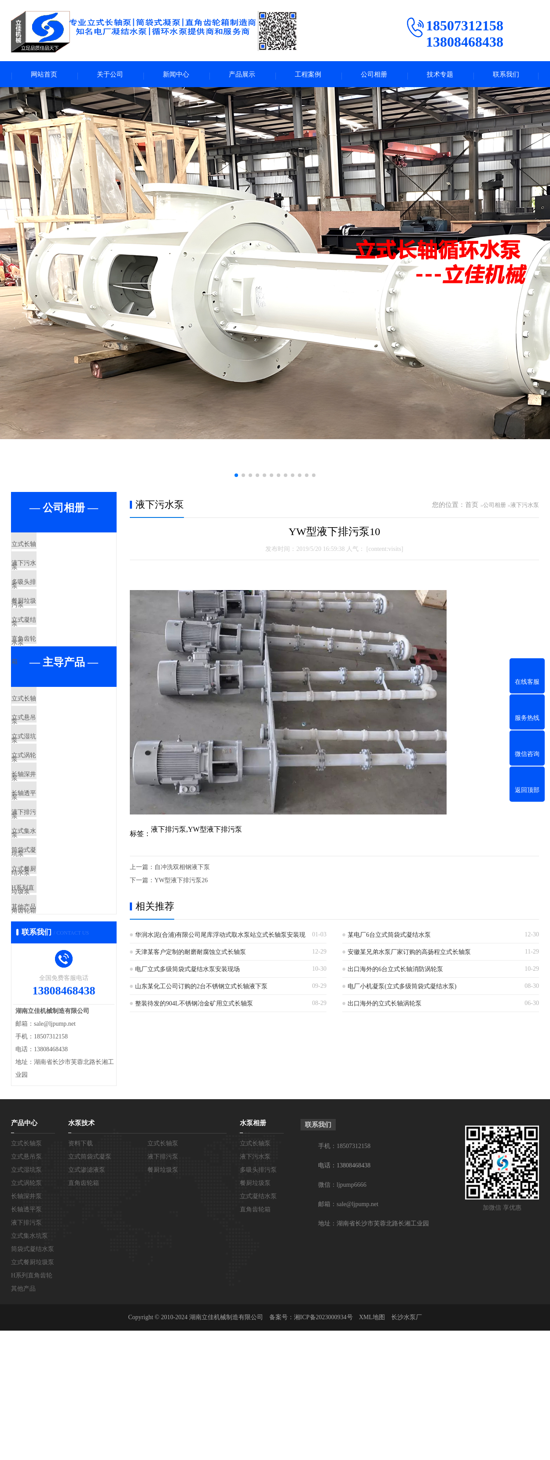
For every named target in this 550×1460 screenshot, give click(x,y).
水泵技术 (81, 1252)
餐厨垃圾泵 (48, 626)
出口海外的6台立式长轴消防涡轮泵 (395, 971)
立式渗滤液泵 (86, 1299)
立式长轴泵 (48, 548)
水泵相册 (253, 1252)
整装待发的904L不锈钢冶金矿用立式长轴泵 (194, 1006)
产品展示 (242, 75)
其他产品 (45, 1030)
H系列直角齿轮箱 (57, 1004)
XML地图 (372, 1446)
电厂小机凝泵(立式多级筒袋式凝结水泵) (402, 989)
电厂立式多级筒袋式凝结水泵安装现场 (187, 971)
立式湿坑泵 (48, 796)
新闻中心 (176, 75)
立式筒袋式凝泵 (89, 1286)
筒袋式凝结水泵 (55, 952)
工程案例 (308, 75)
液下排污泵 (48, 900)
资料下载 (80, 1272)
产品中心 (24, 1252)
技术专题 (440, 75)
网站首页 (44, 75)
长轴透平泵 (48, 874)
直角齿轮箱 (48, 678)
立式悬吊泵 (48, 770)
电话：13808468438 (344, 1294)
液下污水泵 (48, 574)
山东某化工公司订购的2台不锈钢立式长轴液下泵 (201, 989)
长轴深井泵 (48, 848)
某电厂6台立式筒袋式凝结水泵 (389, 937)
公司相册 (374, 75)
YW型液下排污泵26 (181, 883)
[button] (236, 478)
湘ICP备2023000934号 (323, 1446)
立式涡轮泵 (48, 822)
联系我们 (506, 75)
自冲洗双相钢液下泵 (182, 869)
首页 (471, 507)
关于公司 (110, 75)
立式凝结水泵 (51, 652)
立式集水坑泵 (51, 926)
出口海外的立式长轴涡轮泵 (385, 1006)
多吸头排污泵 (51, 600)
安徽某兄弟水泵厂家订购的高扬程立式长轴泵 (409, 954)
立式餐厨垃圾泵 (55, 978)
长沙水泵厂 (406, 1446)
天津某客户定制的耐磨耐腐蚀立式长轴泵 (190, 954)
